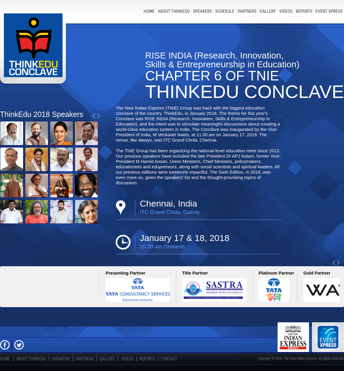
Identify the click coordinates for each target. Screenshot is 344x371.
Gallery (268, 11)
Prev (94, 116)
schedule (225, 11)
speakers (202, 11)
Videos (286, 11)
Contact (169, 358)
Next (98, 116)
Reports (304, 11)
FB (4, 345)
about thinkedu (174, 11)
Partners (247, 11)
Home (149, 11)
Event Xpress (329, 11)
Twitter (19, 345)
